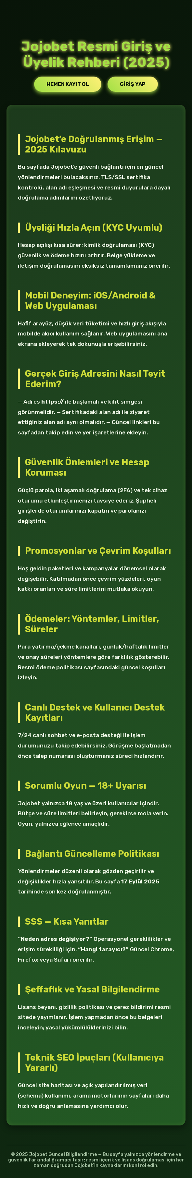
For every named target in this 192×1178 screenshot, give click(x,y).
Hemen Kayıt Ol (67, 84)
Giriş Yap (133, 84)
